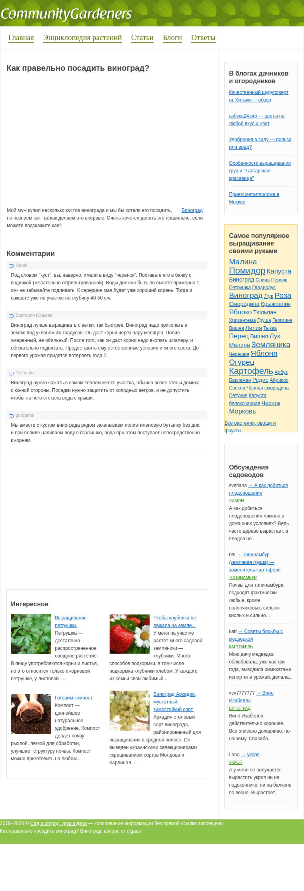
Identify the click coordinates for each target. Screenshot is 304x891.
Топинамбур (242, 577)
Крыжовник (275, 304)
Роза (283, 295)
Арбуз (281, 372)
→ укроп (250, 754)
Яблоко (240, 312)
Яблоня (264, 353)
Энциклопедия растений (82, 37)
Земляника (270, 344)
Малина (243, 262)
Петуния (238, 395)
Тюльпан (264, 312)
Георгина (282, 320)
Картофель (251, 371)
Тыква (270, 328)
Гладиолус (264, 287)
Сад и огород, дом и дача (58, 823)
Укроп (235, 762)
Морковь (242, 411)
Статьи (142, 37)
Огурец (241, 362)
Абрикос (279, 380)
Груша (264, 320)
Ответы (203, 37)
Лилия (253, 328)
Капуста (279, 271)
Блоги (172, 37)
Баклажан (240, 380)
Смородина (244, 304)
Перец (239, 336)
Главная (21, 37)
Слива (263, 280)
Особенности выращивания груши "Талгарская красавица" (260, 170)
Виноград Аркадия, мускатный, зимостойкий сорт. (175, 701)
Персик (279, 280)
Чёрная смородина (267, 388)
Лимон (236, 501)
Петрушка (240, 287)
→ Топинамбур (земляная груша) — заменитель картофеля (254, 562)
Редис (260, 380)
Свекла (237, 388)
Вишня (236, 328)
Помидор (247, 271)
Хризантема (242, 320)
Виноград (192, 210)
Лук (268, 296)
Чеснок (271, 403)
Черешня (239, 354)
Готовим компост (73, 698)
